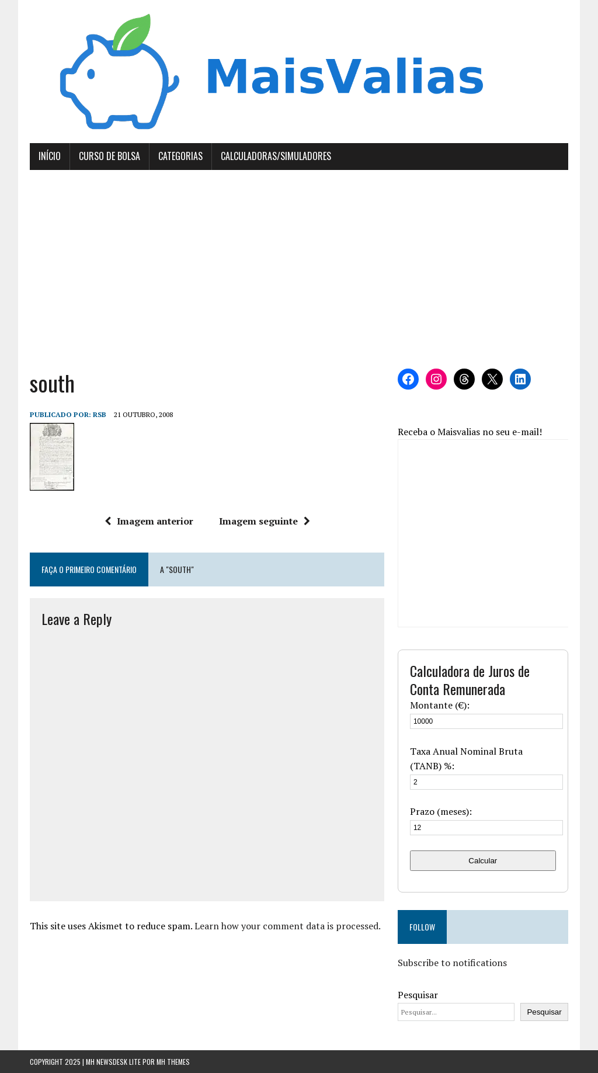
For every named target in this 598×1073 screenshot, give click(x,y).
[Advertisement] (299, 269)
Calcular (482, 860)
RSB (99, 414)
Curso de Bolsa (109, 156)
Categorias (180, 156)
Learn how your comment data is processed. (287, 925)
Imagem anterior (149, 521)
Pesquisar (418, 994)
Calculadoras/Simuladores (276, 156)
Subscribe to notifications (452, 962)
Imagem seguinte (264, 521)
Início (50, 156)
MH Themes (173, 1062)
